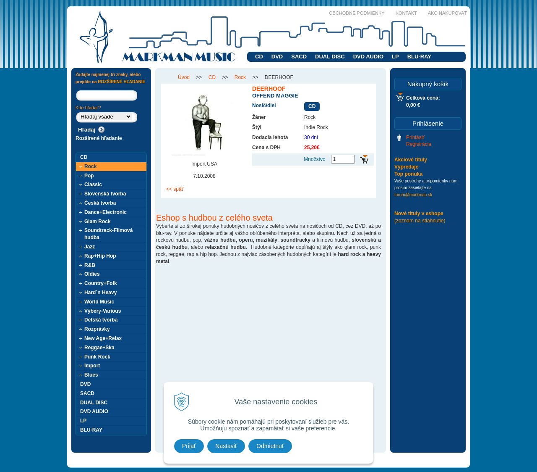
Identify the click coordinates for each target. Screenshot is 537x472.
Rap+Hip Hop (100, 256)
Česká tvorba (100, 203)
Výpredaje (406, 167)
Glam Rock (97, 221)
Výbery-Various (102, 311)
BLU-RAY (419, 56)
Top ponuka (408, 174)
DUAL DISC (330, 56)
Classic (93, 184)
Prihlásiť (415, 137)
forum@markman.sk (413, 194)
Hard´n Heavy (100, 292)
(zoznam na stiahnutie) (419, 221)
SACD (299, 56)
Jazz (89, 247)
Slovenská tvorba (105, 194)
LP (395, 56)
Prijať (189, 446)
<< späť (174, 189)
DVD (277, 56)
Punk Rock (97, 357)
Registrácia (418, 144)
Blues (91, 375)
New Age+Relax (103, 338)
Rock (90, 166)
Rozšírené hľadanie (99, 138)
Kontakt (406, 13)
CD (259, 56)
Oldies (92, 274)
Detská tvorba (100, 320)
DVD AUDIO (368, 56)
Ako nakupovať (447, 13)
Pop (89, 176)
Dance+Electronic (105, 212)
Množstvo (314, 159)
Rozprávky (97, 329)
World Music (99, 302)
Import (92, 366)
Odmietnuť (270, 446)
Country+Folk (100, 283)
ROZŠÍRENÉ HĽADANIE (121, 81)
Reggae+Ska (99, 348)
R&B (89, 265)
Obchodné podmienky (357, 13)
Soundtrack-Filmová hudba (108, 233)
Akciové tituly (410, 160)
